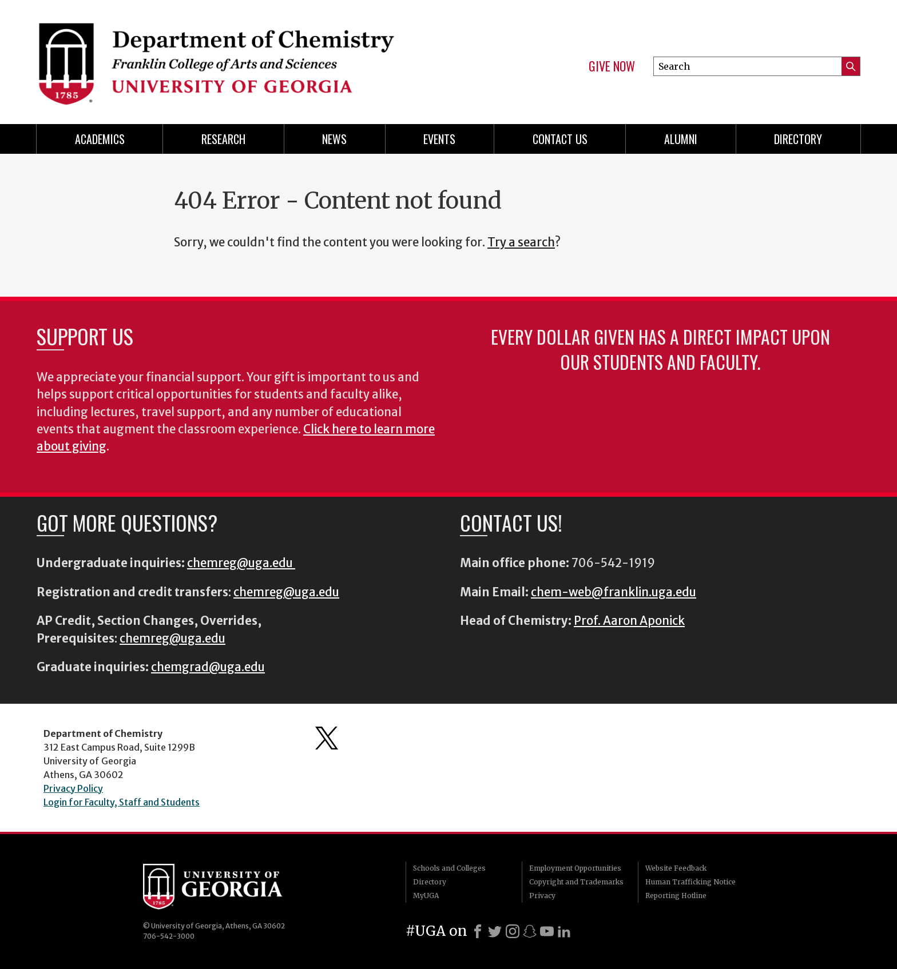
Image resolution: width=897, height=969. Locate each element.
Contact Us (560, 138)
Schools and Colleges (449, 868)
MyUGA (426, 895)
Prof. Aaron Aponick (629, 620)
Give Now (612, 66)
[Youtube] (547, 931)
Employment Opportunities (575, 868)
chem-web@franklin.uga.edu (613, 592)
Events (439, 138)
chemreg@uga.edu (241, 563)
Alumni (680, 138)
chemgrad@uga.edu (208, 667)
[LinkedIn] (564, 931)
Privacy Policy (73, 788)
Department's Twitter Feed (326, 738)
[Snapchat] (530, 931)
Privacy (542, 895)
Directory (798, 138)
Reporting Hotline (676, 895)
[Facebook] (478, 931)
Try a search (521, 242)
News (334, 138)
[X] (495, 931)
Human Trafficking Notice (690, 882)
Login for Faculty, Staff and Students (121, 802)
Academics (100, 138)
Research (223, 138)
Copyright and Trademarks (576, 882)
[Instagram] (512, 931)
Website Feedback (676, 868)
